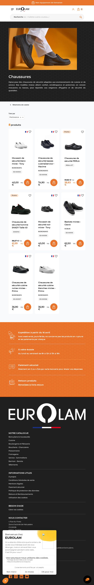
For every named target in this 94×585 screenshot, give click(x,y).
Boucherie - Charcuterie (19, 447)
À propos (12, 477)
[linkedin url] (21, 576)
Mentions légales (16, 484)
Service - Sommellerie (18, 458)
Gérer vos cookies (16, 510)
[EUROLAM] (22, 9)
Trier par (12, 113)
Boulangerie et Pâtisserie (19, 444)
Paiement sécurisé (16, 487)
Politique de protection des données (24, 491)
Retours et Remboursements (21, 494)
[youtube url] (27, 576)
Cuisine (12, 440)
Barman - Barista (16, 461)
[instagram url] (16, 576)
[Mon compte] (73, 9)
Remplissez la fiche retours (30, 385)
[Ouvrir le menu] (13, 9)
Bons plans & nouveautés (19, 437)
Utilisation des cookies (18, 498)
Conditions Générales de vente (21, 480)
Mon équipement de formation (47, 3)
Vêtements (13, 465)
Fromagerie (13, 454)
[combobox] (17, 117)
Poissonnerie (14, 451)
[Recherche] (47, 17)
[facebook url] (10, 576)
